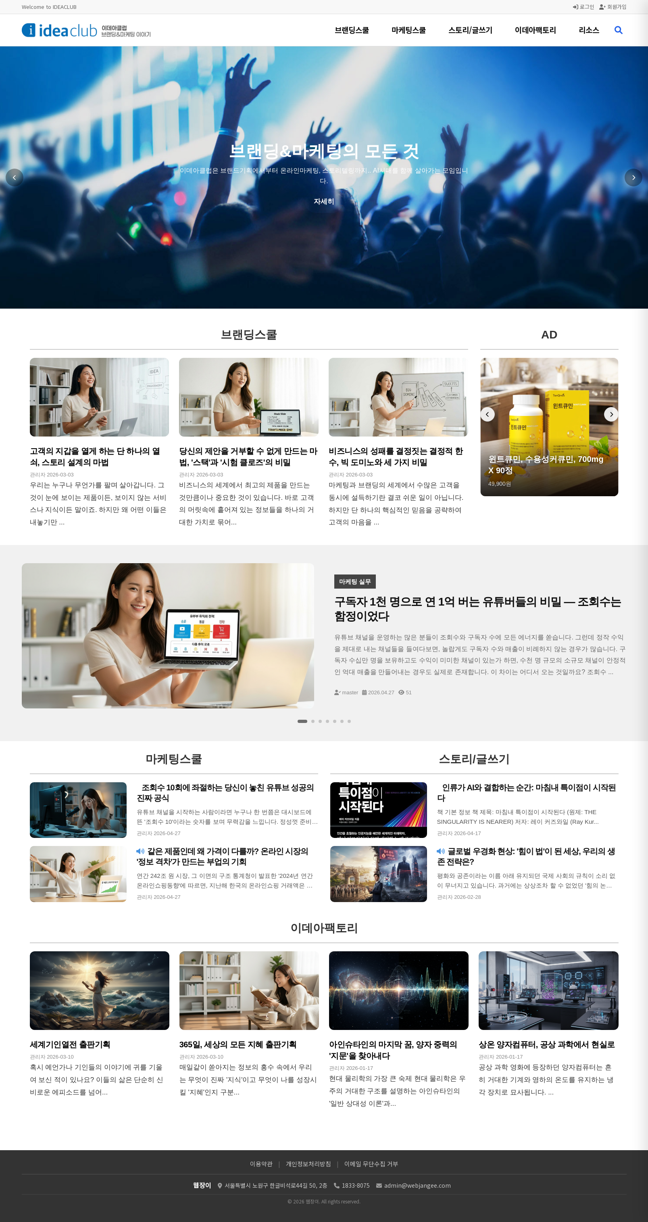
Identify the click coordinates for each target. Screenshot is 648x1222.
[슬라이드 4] (327, 721)
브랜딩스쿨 (352, 29)
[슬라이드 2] (313, 721)
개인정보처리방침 (308, 1163)
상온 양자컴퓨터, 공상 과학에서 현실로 (547, 1044)
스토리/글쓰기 (470, 29)
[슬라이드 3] (320, 721)
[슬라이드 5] (334, 721)
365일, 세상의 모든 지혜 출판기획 (238, 1044)
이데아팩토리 (535, 29)
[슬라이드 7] (349, 721)
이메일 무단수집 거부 (371, 1163)
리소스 (589, 29)
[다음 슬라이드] (633, 177)
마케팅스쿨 (409, 29)
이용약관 (261, 1163)
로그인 (583, 6)
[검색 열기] (618, 30)
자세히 (324, 201)
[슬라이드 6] (342, 721)
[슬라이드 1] (302, 721)
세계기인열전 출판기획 (70, 1044)
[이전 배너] (487, 414)
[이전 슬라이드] (14, 177)
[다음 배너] (611, 414)
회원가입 (613, 6)
